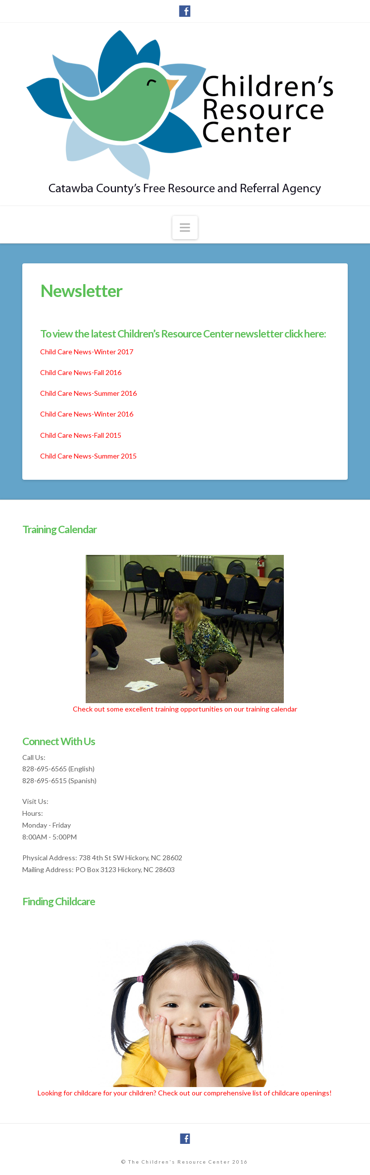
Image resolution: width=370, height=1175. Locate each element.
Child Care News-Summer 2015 (88, 456)
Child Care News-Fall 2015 (80, 435)
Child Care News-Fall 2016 (80, 372)
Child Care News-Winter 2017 (86, 351)
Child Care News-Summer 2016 (88, 393)
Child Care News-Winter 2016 (86, 414)
